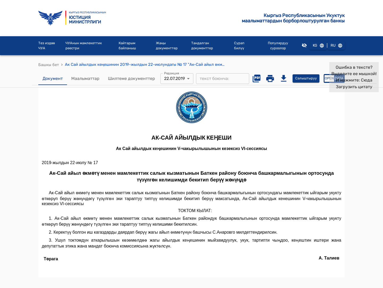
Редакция (171, 73)
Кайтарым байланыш (127, 45)
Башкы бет (48, 64)
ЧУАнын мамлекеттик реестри (83, 45)
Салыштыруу (306, 78)
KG (318, 45)
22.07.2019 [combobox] (174, 78)
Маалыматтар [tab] (85, 78)
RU (336, 45)
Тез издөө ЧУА (46, 45)
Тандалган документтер (202, 45)
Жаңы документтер (167, 45)
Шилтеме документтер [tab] (131, 78)
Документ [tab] (52, 78)
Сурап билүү (239, 45)
